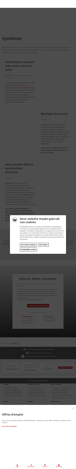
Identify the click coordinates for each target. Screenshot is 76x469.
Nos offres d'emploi (9, 460)
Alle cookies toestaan (28, 245)
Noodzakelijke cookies (28, 249)
